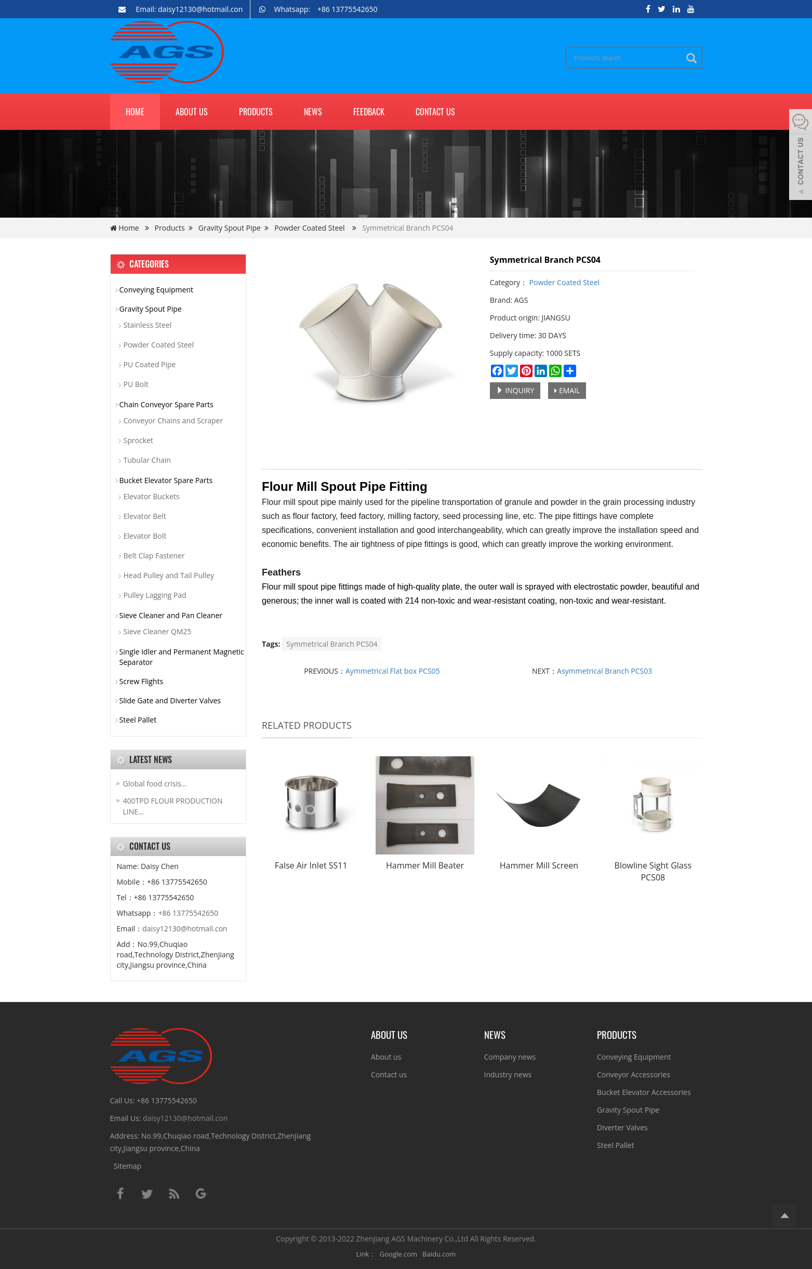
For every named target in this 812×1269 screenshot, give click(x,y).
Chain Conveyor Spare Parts (166, 404)
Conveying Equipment (156, 290)
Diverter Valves (622, 1127)
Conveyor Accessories (633, 1074)
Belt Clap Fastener (154, 555)
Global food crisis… (155, 784)
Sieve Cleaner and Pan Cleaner (171, 615)
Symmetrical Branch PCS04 (331, 644)
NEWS (494, 1034)
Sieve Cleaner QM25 (158, 631)
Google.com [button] (398, 1254)
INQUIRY (515, 390)
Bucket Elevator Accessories (644, 1092)
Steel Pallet (138, 720)
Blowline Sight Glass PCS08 (653, 871)
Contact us (435, 111)
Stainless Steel (148, 325)
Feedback (368, 111)
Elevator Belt (145, 516)
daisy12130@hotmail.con (184, 928)
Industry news (508, 1074)
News (313, 111)
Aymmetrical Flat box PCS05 (392, 671)
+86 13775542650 (188, 913)
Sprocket (138, 440)
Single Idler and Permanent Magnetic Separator (181, 657)
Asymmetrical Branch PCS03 (604, 671)
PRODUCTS (616, 1034)
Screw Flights (141, 681)
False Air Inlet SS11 (311, 865)
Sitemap (127, 1166)
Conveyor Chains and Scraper (173, 420)
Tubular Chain (147, 460)
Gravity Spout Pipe (229, 228)
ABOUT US (389, 1034)
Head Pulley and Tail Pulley (169, 575)
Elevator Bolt (145, 536)
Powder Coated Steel (309, 228)
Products (256, 111)
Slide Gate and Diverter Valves (170, 700)
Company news (510, 1057)
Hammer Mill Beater (425, 865)
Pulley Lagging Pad (155, 595)
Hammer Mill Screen (539, 865)
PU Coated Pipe (150, 364)
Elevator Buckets (152, 496)
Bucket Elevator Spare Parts (166, 480)
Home (135, 111)
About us (192, 111)
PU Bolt (136, 384)
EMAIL (567, 390)
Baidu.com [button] (439, 1254)
